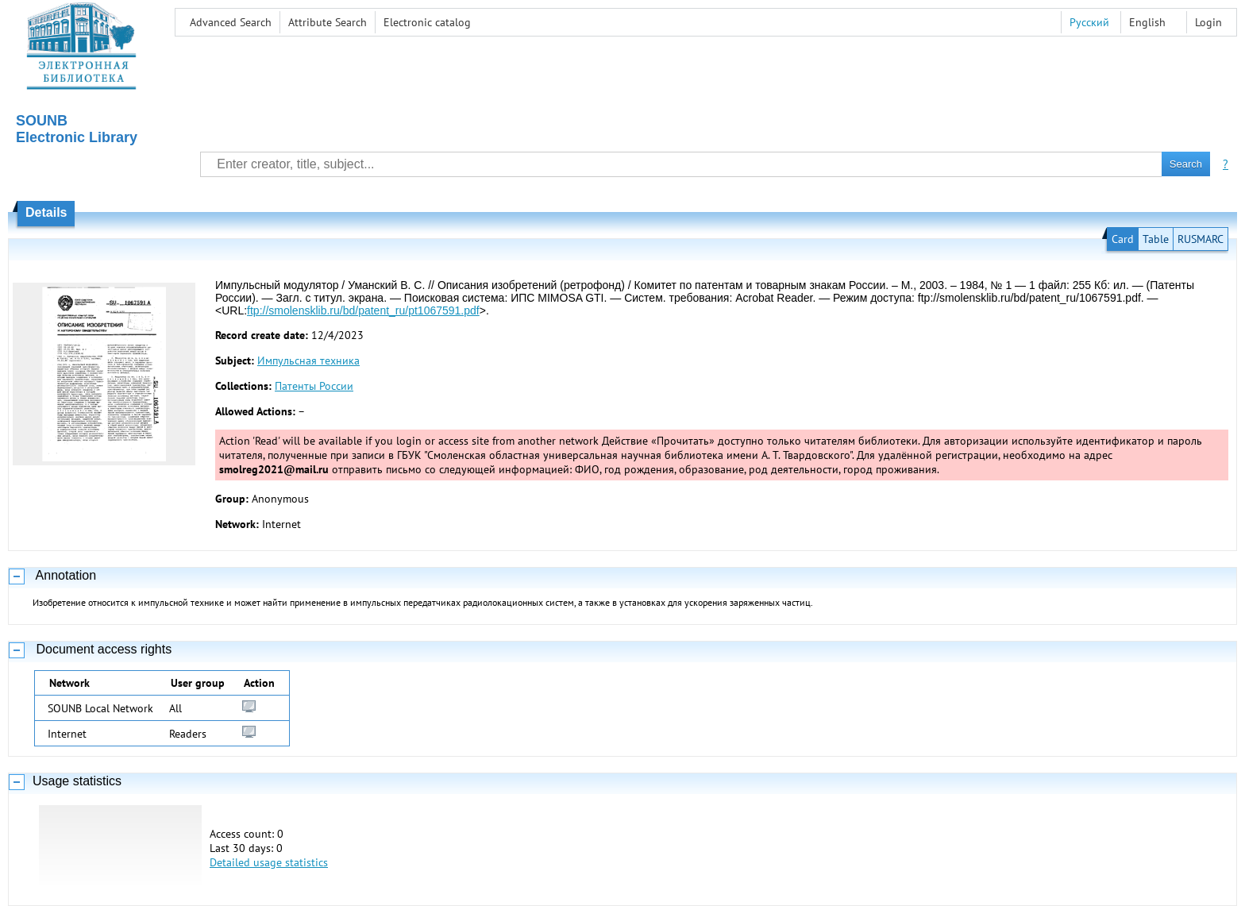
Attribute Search (327, 22)
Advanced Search (231, 22)
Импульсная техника (308, 360)
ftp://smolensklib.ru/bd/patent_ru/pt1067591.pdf (363, 310)
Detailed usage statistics (269, 862)
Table (1156, 239)
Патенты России (314, 386)
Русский (1089, 22)
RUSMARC (1201, 239)
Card (1123, 239)
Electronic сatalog (427, 22)
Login (1208, 22)
